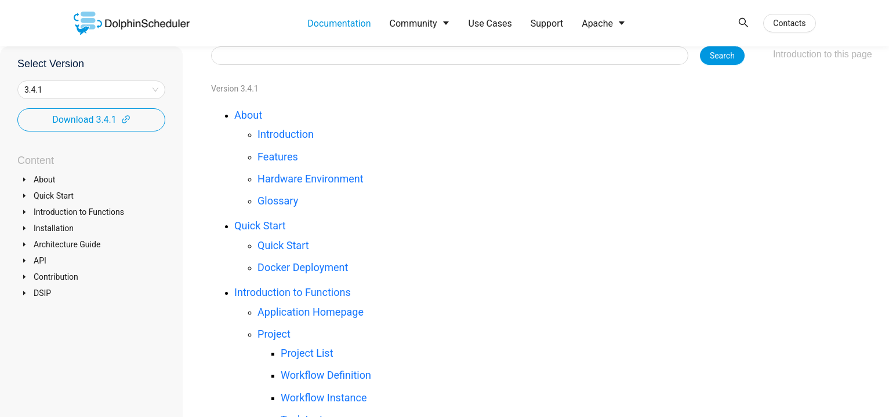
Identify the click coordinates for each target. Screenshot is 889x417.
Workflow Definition (326, 375)
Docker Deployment (302, 267)
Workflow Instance (324, 398)
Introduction (285, 134)
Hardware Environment (310, 179)
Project (274, 334)
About (248, 115)
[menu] (515, 23)
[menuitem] (339, 23)
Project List (307, 353)
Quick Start (260, 226)
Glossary (277, 201)
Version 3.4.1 (235, 88)
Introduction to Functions (292, 292)
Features (277, 157)
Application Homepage (310, 312)
